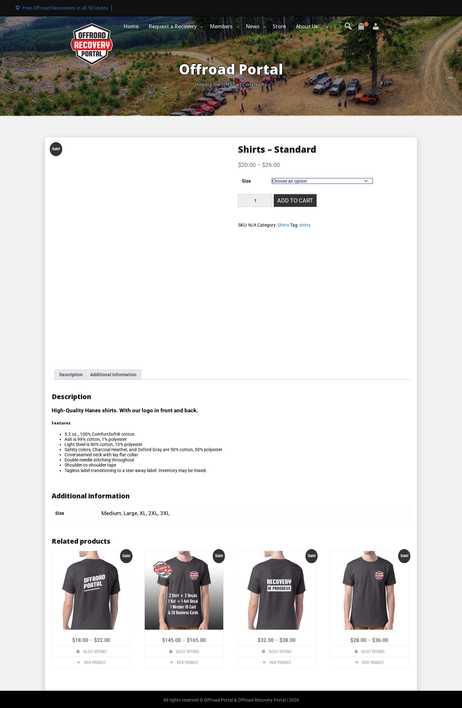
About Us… (309, 26)
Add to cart (295, 553)
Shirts (283, 578)
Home (131, 26)
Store (279, 26)
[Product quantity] (255, 553)
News (253, 26)
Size (246, 534)
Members (221, 26)
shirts (305, 578)
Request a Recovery (173, 26)
